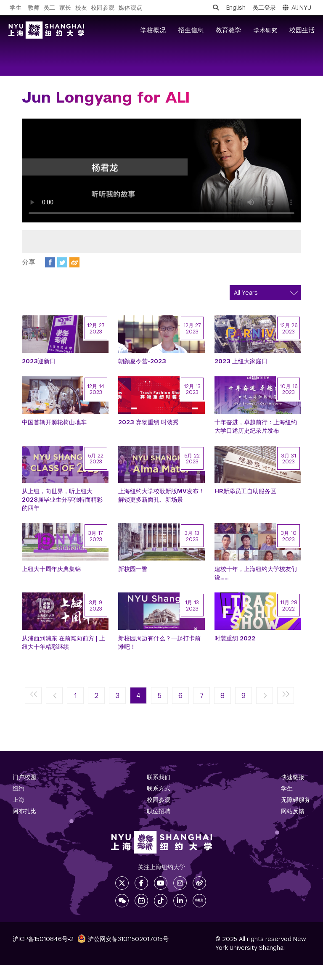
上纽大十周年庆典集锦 (51, 569)
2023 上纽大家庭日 (240, 361)
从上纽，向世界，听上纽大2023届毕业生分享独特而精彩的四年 (62, 499)
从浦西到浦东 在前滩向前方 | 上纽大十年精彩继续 (63, 642)
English (236, 7)
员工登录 (264, 7)
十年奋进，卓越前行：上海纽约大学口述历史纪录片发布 (255, 426)
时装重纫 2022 (234, 638)
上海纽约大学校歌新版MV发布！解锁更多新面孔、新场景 (161, 495)
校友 (81, 7)
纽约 (18, 788)
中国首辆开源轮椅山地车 (54, 422)
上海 (18, 800)
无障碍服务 (295, 800)
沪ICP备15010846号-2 (43, 939)
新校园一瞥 (133, 569)
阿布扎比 (24, 811)
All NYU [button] (297, 7)
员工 (49, 7)
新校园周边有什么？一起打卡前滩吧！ (159, 642)
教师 (34, 7)
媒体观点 (130, 7)
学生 (15, 7)
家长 (65, 7)
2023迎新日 (39, 361)
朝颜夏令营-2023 (142, 361)
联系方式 (158, 788)
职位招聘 (158, 811)
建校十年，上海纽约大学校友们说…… (255, 573)
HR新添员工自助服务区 (245, 491)
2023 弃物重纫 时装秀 (148, 422)
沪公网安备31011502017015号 (123, 939)
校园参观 (102, 7)
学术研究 (265, 30)
